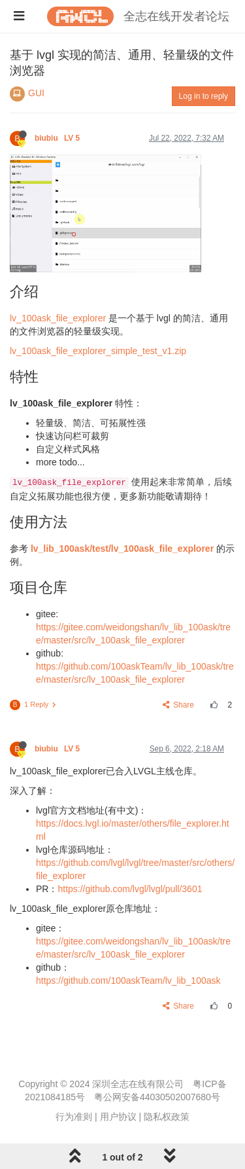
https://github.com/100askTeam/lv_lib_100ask (128, 980)
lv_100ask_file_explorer (58, 318)
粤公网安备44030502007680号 (157, 1097)
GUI (36, 93)
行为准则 (74, 1116)
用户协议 (118, 1116)
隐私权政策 (166, 1116)
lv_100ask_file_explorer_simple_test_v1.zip (98, 351)
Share (178, 705)
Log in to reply (203, 96)
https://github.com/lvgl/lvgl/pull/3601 (129, 889)
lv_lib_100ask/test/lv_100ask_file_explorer (122, 548)
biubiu (58, 138)
